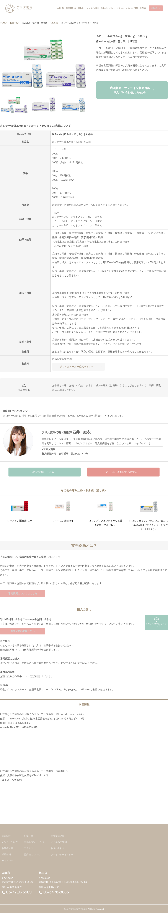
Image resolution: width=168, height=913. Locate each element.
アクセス (29, 848)
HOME (3, 23)
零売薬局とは (59, 836)
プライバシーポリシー (64, 854)
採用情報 (6, 854)
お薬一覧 (14, 23)
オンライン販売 (10, 842)
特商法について (33, 854)
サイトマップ (9, 860)
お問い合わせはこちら (23, 631)
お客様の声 (8, 848)
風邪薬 (53, 23)
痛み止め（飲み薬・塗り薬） (35, 23)
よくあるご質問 (60, 842)
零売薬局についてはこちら (22, 593)
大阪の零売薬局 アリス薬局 (76, 908)
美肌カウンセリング (35, 842)
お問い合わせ (59, 848)
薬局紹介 (6, 836)
